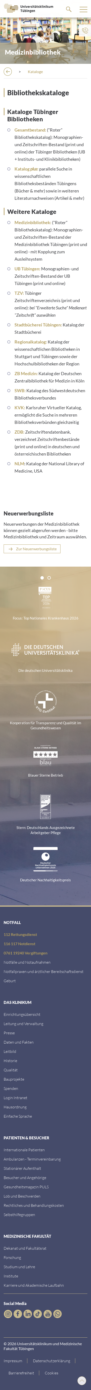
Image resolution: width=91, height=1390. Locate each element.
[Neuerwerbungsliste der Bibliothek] (32, 548)
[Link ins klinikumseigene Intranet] (15, 1097)
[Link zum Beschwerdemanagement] (22, 1196)
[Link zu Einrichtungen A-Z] (22, 1014)
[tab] (42, 578)
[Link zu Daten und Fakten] (19, 1042)
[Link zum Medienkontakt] (9, 1032)
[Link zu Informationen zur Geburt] (10, 980)
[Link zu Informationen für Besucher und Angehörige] (25, 1177)
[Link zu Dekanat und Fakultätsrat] (25, 1248)
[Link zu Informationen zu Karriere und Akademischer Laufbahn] (34, 1285)
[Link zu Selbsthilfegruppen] (19, 1214)
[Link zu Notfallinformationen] (27, 962)
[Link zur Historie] (10, 1060)
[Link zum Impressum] (15, 1360)
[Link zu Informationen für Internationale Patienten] (24, 1149)
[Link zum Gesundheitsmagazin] (26, 1186)
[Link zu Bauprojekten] (14, 1079)
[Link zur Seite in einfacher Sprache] (18, 1116)
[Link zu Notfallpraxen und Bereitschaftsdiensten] (43, 971)
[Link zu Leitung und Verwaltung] (23, 1023)
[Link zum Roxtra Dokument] (15, 1106)
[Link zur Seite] (11, 1088)
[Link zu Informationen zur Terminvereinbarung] (32, 1159)
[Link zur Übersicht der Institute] (11, 1276)
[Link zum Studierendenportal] (19, 1266)
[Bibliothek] (36, 71)
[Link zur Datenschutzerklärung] (51, 1360)
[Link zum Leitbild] (10, 1051)
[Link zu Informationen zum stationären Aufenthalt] (22, 1168)
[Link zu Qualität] (11, 1069)
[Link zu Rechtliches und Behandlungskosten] (34, 1205)
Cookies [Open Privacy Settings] (51, 1373)
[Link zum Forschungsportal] (12, 1257)
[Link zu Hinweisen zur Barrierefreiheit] (21, 1373)
